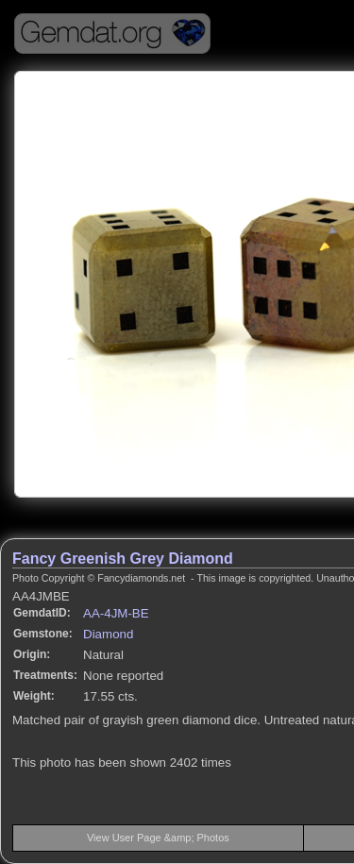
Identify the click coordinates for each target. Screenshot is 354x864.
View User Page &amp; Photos (158, 837)
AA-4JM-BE (116, 613)
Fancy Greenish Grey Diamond (122, 559)
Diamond (108, 634)
